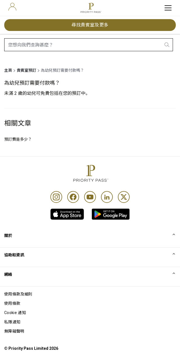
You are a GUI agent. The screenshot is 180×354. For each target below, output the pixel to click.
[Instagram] (56, 197)
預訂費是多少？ (18, 139)
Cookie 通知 (15, 312)
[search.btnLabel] (167, 44)
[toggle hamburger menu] (168, 7)
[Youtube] (90, 197)
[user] (12, 7)
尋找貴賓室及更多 (90, 25)
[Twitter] (124, 197)
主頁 (8, 70)
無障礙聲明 (14, 331)
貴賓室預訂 (26, 70)
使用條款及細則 (18, 294)
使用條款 (12, 303)
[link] (67, 214)
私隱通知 (12, 322)
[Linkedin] (107, 197)
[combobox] (88, 44)
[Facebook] (73, 197)
